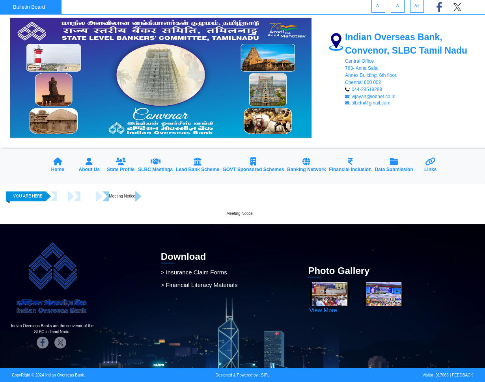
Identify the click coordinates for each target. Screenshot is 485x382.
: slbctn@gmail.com (367, 102)
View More (323, 310)
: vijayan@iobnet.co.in (370, 96)
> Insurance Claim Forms (194, 272)
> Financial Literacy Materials (199, 284)
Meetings (88, 196)
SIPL (265, 375)
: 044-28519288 (363, 89)
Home (62, 196)
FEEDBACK (462, 375)
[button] (89, 165)
